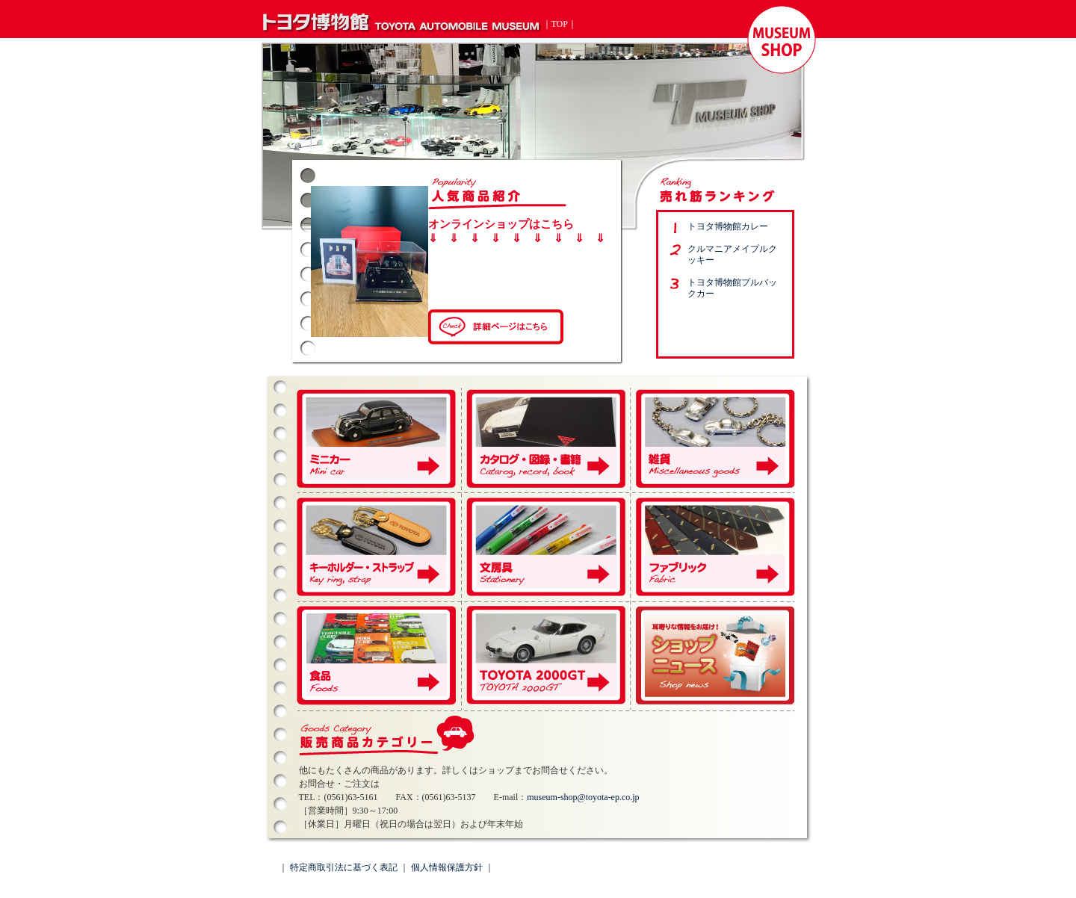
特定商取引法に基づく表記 (344, 867)
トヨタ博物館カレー (727, 226)
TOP (559, 24)
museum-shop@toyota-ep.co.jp (583, 797)
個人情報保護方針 (447, 867)
